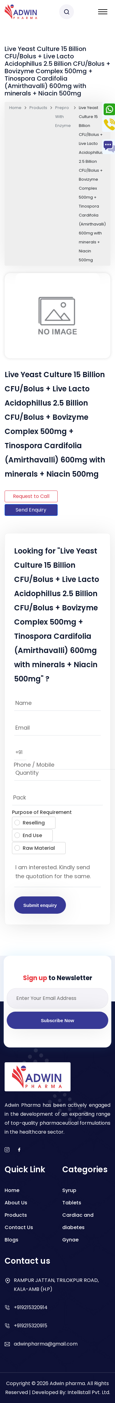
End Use (28, 835)
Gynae (70, 1239)
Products (38, 108)
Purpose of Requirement (42, 812)
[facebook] (19, 1150)
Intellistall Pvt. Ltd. (88, 1392)
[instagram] (7, 1150)
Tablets (71, 1202)
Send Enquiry (31, 509)
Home (15, 108)
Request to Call (31, 496)
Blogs (11, 1239)
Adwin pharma (67, 1383)
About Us (16, 1202)
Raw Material (34, 848)
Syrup (69, 1190)
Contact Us (19, 1227)
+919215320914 (31, 1307)
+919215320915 (30, 1325)
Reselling (29, 822)
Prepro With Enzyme (63, 117)
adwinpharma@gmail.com (46, 1343)
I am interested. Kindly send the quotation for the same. (57, 873)
